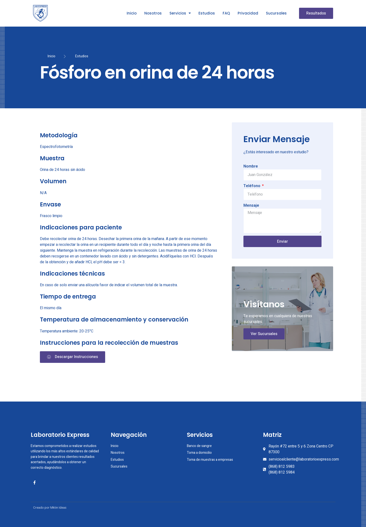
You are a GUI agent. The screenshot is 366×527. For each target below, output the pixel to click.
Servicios (180, 13)
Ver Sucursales (264, 334)
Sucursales (276, 13)
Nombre (250, 166)
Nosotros (153, 13)
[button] (316, 13)
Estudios (206, 13)
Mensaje (251, 205)
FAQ (226, 13)
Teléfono (252, 186)
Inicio (132, 13)
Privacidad (248, 13)
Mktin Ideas (58, 507)
